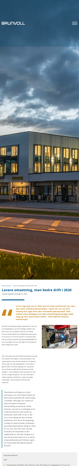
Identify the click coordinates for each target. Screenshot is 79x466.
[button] (75, 23)
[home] (13, 23)
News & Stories (6, 286)
